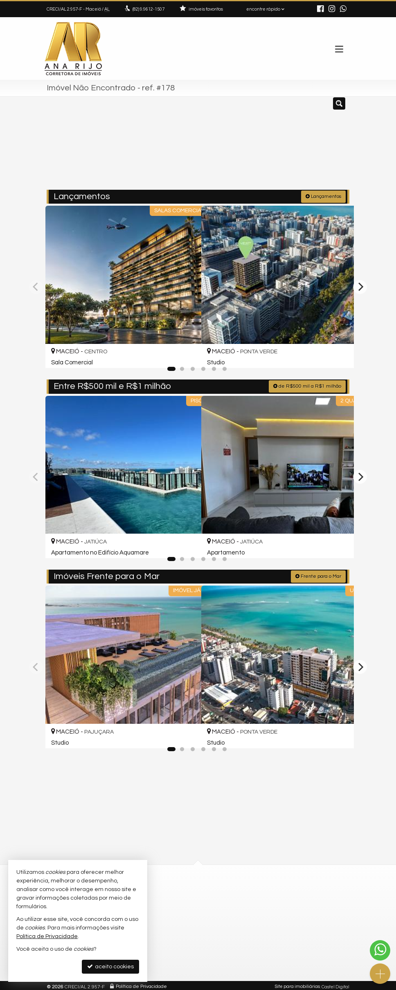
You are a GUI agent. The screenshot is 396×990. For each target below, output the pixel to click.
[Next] (360, 286)
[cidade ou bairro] (270, 146)
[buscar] (331, 146)
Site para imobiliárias (297, 983)
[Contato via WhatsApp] (380, 950)
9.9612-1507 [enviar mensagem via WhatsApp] (148, 9)
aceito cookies (110, 966)
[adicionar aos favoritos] (186, 353)
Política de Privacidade (141, 983)
